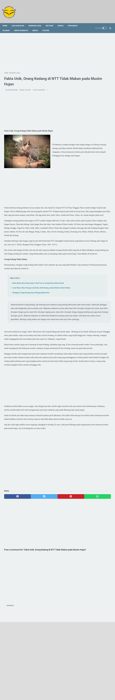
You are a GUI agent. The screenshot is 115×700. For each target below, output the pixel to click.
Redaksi (39, 689)
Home (6, 22)
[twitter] (31, 560)
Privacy (75, 689)
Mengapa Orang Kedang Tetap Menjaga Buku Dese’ (31, 324)
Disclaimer (67, 689)
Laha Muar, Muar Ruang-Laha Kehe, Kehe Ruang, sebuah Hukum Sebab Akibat (98, 85)
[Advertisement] (39, 49)
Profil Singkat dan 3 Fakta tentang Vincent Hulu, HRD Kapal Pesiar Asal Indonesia (97, 215)
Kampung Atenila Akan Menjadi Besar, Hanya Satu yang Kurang (97, 111)
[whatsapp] (66, 560)
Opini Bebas (74, 22)
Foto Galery (57, 689)
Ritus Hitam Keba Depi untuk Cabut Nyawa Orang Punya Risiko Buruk (38, 310)
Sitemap (48, 689)
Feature (47, 26)
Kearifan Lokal (36, 22)
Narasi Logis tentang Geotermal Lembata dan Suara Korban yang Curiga (98, 101)
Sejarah (7, 26)
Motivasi (51, 22)
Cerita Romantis (23, 26)
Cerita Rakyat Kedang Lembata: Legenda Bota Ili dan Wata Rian (96, 174)
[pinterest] (48, 560)
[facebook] (13, 560)
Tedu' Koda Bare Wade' (94, 223)
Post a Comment (39, 87)
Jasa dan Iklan (19, 22)
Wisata (62, 22)
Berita (37, 26)
